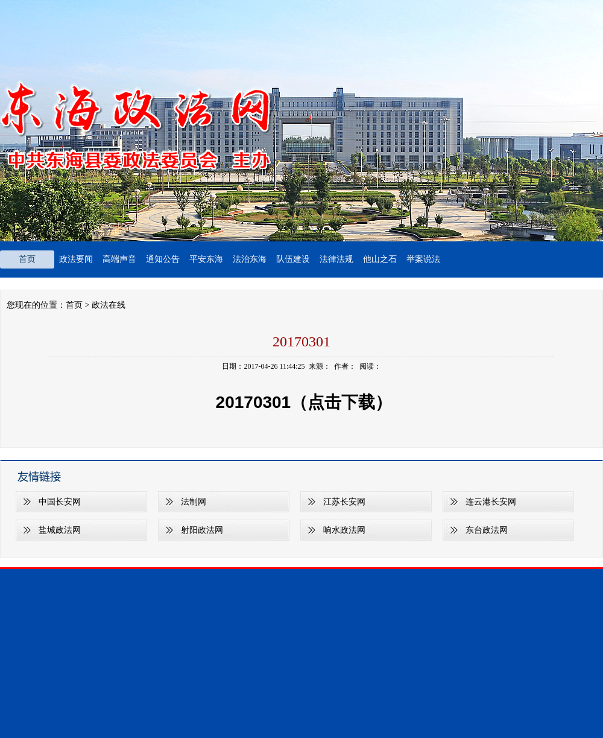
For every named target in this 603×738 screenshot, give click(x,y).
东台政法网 (487, 530)
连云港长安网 (491, 501)
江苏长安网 (344, 501)
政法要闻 (76, 259)
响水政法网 (344, 530)
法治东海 (250, 259)
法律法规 (336, 259)
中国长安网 (60, 501)
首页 (27, 259)
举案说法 (423, 259)
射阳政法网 (202, 530)
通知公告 (163, 259)
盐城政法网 (60, 530)
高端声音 (119, 259)
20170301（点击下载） (301, 402)
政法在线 (108, 305)
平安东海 (206, 259)
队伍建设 (293, 259)
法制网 (193, 501)
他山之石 (380, 259)
